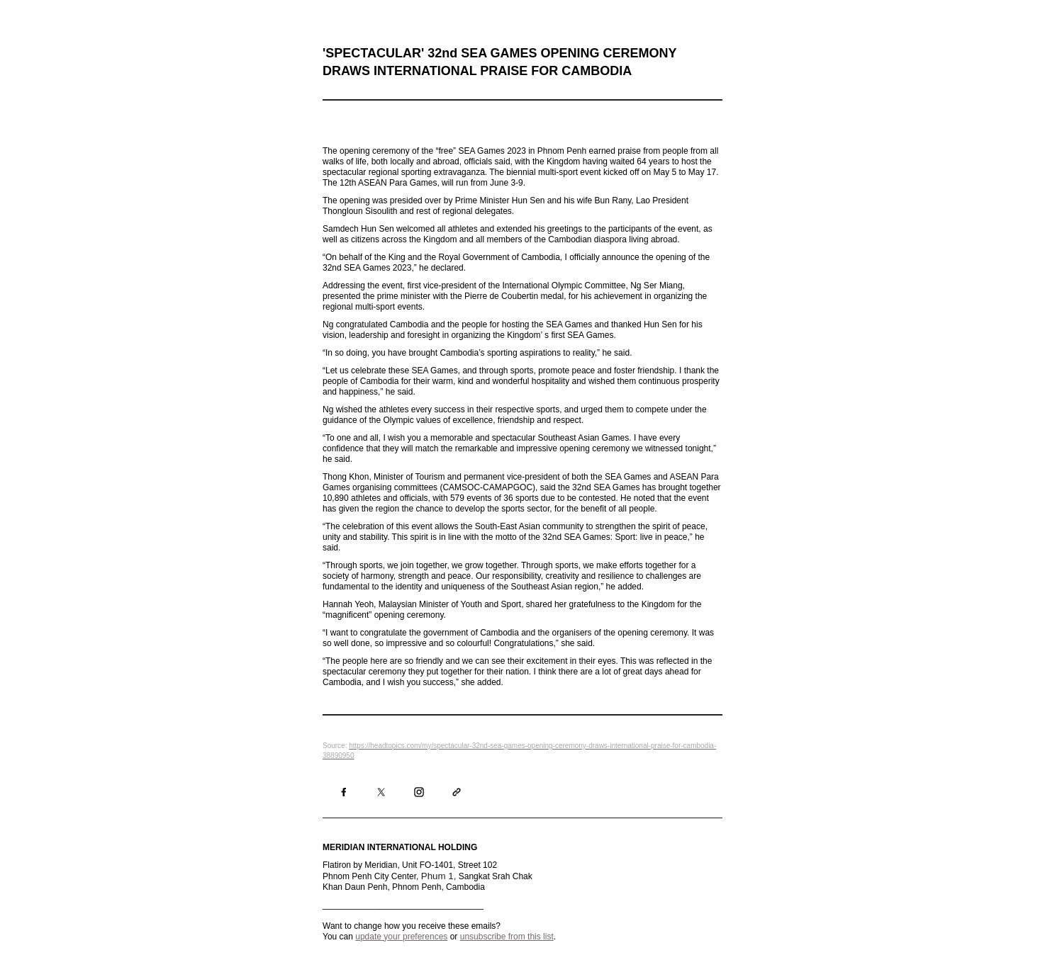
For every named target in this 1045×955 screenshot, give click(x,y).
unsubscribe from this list (507, 937)
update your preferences (401, 937)
